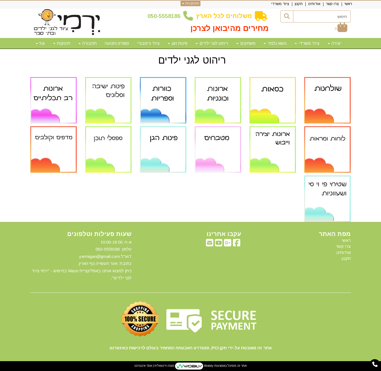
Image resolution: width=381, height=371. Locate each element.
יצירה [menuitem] (334, 43)
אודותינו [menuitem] (314, 4)
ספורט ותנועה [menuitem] (117, 43)
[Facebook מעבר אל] (236, 244)
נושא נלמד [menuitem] (275, 43)
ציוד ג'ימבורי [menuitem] (148, 43)
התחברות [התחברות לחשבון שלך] (190, 3)
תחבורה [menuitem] (87, 43)
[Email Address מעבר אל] (209, 244)
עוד (40, 43)
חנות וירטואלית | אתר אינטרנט (154, 365)
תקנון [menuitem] (299, 4)
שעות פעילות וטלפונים (99, 234)
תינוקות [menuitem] (61, 43)
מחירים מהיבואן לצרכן (229, 28)
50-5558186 (165, 16)
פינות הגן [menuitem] (177, 43)
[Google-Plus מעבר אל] (227, 244)
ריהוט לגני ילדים (190, 60)
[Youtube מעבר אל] (218, 244)
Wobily (208, 365)
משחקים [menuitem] (245, 43)
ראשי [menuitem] (348, 4)
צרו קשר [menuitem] (332, 4)
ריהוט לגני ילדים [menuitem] (212, 43)
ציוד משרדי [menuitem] (280, 4)
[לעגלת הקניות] (341, 29)
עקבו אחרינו (224, 234)
